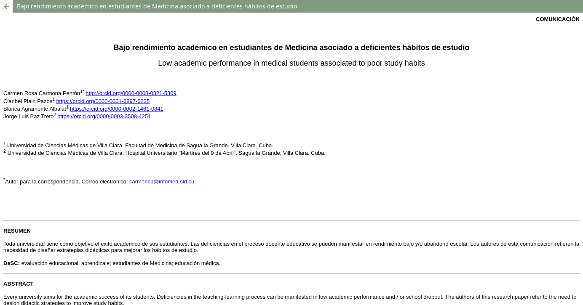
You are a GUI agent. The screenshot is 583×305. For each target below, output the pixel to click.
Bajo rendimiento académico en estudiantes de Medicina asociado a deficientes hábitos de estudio (157, 6)
